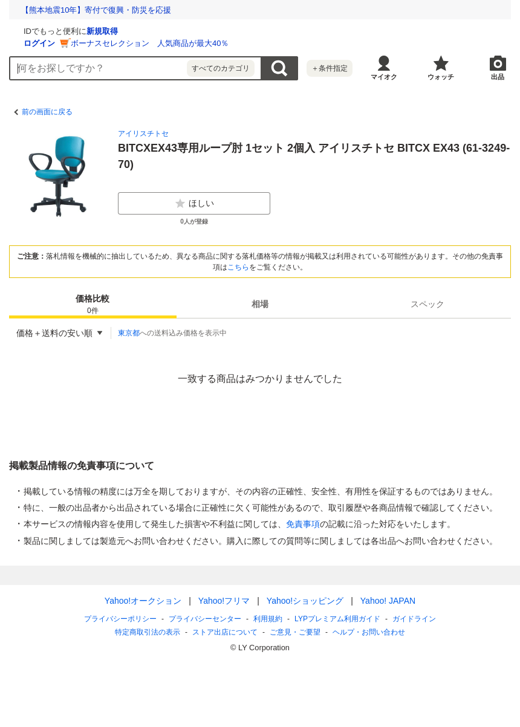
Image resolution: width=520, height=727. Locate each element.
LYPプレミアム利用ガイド (337, 619)
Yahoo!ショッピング (305, 601)
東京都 (129, 333)
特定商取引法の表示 (147, 632)
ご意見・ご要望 (295, 632)
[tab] (93, 304)
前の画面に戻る (47, 112)
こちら (238, 267)
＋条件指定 (329, 68)
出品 (497, 76)
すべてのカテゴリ (221, 68)
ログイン (183, 43)
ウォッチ (440, 76)
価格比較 (92, 305)
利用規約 (267, 619)
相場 (260, 304)
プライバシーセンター (205, 619)
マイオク (384, 76)
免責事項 (303, 524)
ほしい (194, 204)
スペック (427, 304)
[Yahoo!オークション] (85, 29)
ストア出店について (225, 632)
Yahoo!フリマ (224, 601)
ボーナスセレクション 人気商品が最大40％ (293, 43)
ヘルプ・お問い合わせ (369, 632)
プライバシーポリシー (120, 619)
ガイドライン (414, 619)
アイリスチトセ (143, 133)
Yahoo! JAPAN (387, 601)
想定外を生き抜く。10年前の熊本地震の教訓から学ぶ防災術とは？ (139, 10)
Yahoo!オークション (143, 601)
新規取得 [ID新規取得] (246, 31)
